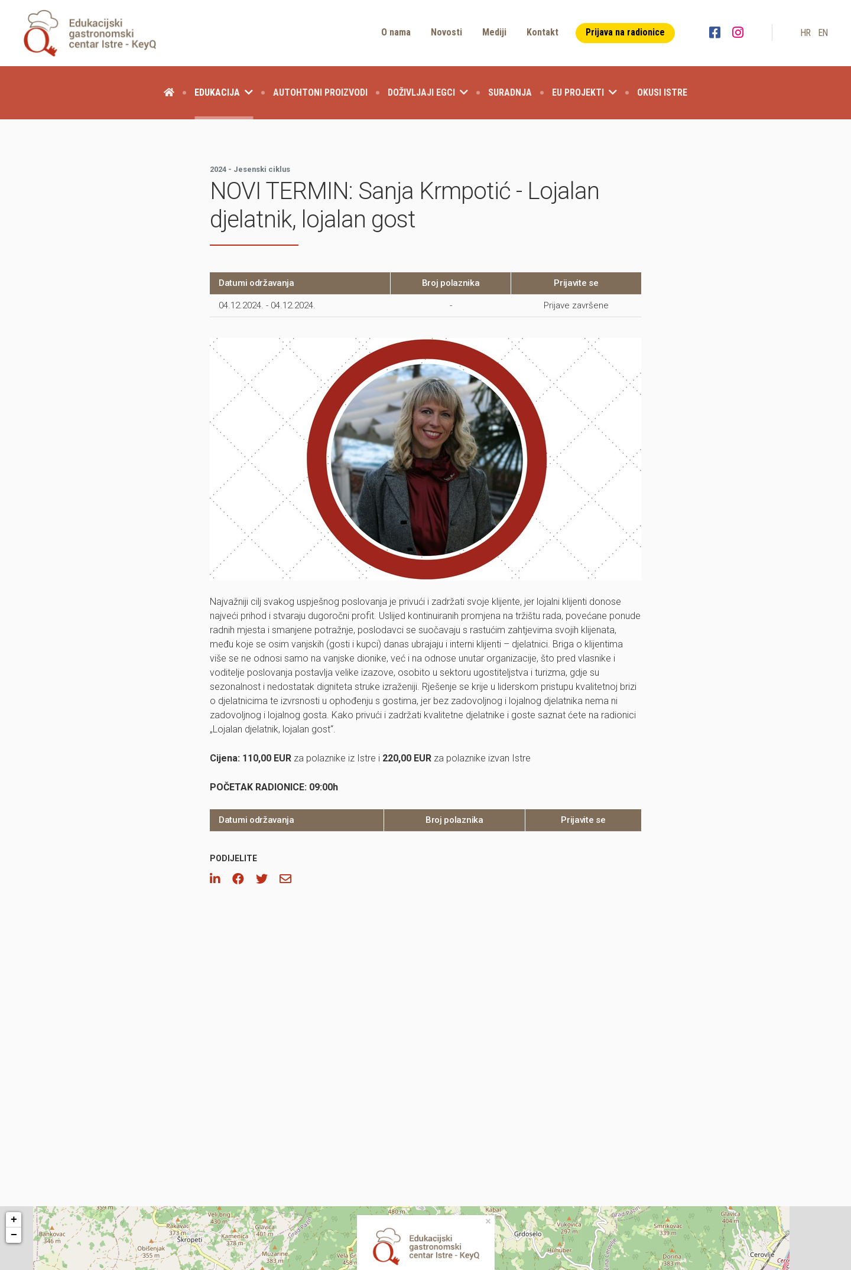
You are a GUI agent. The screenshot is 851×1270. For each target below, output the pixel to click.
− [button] (14, 1235)
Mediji (494, 32)
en (823, 32)
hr (805, 32)
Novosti (446, 32)
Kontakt (542, 32)
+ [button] (14, 1220)
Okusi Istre (662, 92)
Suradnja (510, 92)
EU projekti (584, 92)
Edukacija (223, 92)
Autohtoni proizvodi (320, 92)
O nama (396, 32)
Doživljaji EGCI (428, 92)
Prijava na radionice (625, 32)
